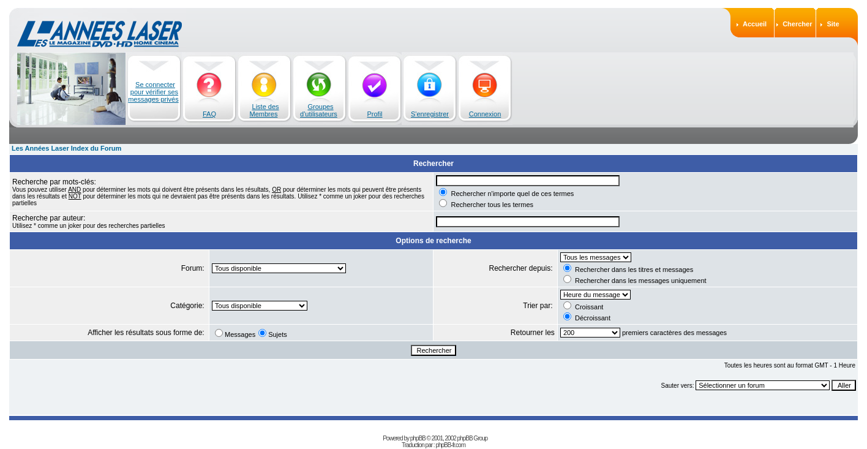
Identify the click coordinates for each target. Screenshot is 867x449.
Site (833, 24)
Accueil (755, 24)
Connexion (485, 114)
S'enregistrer (430, 114)
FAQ (209, 114)
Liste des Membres (264, 110)
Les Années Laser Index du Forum (66, 148)
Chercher (797, 24)
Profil (374, 114)
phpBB (418, 430)
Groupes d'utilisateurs (318, 110)
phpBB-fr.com (450, 437)
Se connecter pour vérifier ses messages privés (153, 92)
